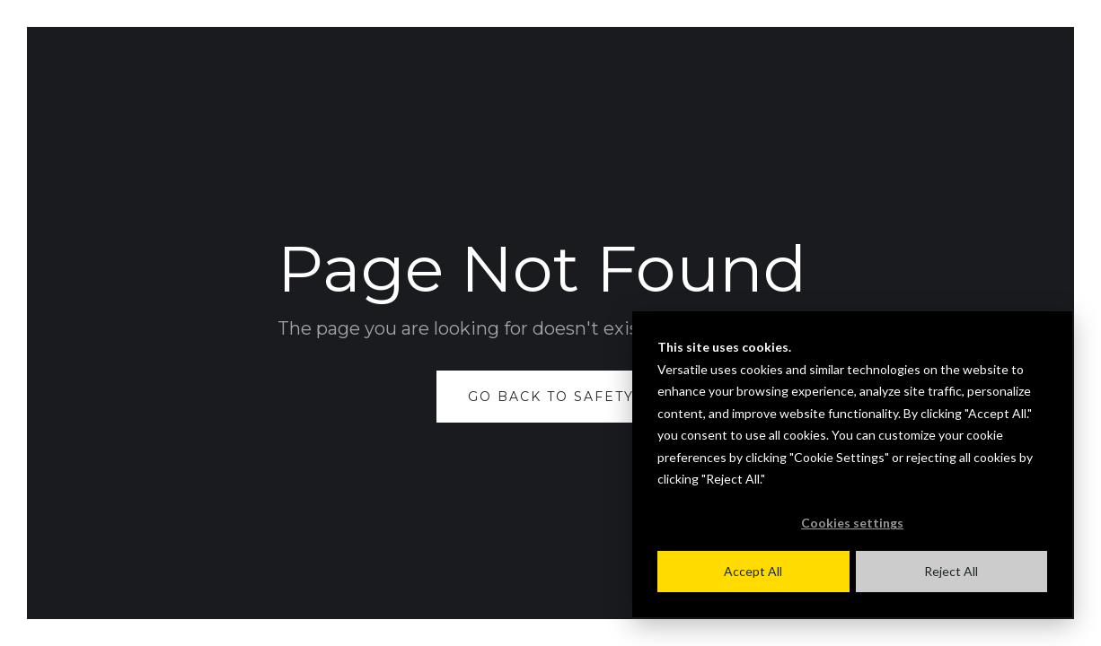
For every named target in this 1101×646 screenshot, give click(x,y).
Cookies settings (852, 522)
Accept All (753, 571)
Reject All (951, 571)
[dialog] (852, 464)
